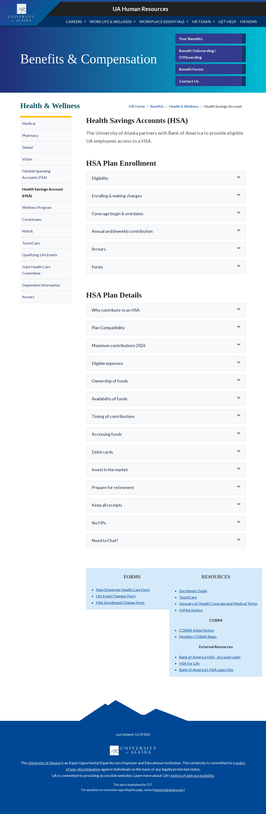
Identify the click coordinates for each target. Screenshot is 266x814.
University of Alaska (44, 762)
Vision (27, 159)
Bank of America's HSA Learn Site (206, 669)
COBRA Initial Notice (196, 630)
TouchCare (31, 243)
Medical (28, 123)
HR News (248, 21)
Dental (27, 147)
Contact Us (189, 81)
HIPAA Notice (191, 610)
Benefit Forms (191, 69)
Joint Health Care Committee (36, 269)
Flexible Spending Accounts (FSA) (36, 174)
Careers (74, 21)
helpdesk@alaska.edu (168, 790)
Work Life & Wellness (111, 21)
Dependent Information (41, 285)
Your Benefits (191, 38)
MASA (28, 231)
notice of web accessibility (192, 775)
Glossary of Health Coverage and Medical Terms (218, 603)
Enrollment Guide (193, 591)
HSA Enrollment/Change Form (120, 602)
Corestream (31, 219)
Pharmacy (30, 135)
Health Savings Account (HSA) (42, 192)
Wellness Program (37, 207)
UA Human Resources (140, 8)
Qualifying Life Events (39, 254)
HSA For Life (189, 663)
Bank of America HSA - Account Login (209, 657)
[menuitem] (45, 124)
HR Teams (201, 21)
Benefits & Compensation (88, 59)
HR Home (137, 106)
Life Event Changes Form (116, 596)
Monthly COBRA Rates (198, 636)
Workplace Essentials (161, 21)
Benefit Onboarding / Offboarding (197, 53)
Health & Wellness (184, 106)
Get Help (227, 21)
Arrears (28, 296)
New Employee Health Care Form (123, 589)
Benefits (157, 106)
